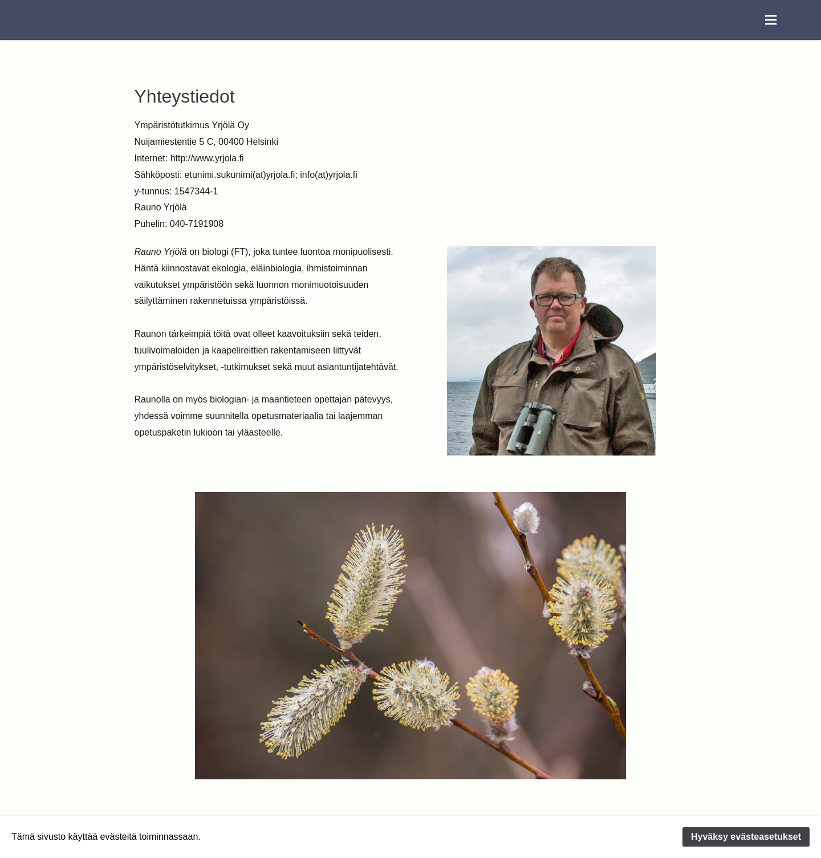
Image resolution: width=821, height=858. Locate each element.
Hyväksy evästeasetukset (746, 836)
